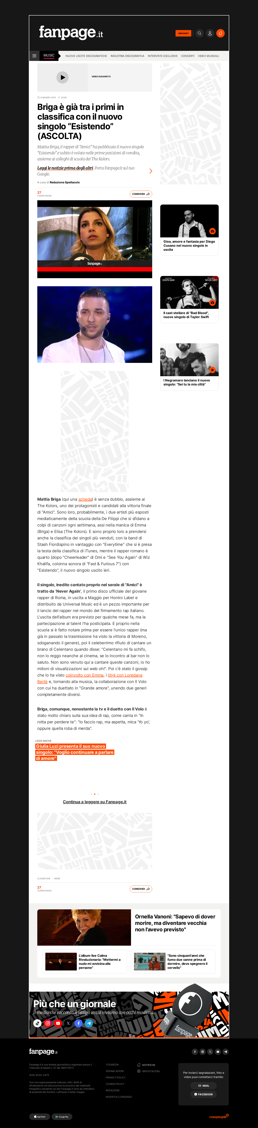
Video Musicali (208, 55)
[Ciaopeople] (219, 1117)
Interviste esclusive (163, 55)
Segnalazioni (115, 1071)
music (49, 55)
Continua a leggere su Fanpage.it (95, 801)
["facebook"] (83, 1024)
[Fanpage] (43, 1052)
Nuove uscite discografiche (86, 55)
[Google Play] (62, 1116)
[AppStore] (39, 1116)
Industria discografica (127, 55)
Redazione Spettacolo (65, 182)
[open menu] (34, 56)
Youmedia (112, 1064)
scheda (85, 499)
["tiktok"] (38, 1024)
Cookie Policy (115, 1083)
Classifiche (43, 878)
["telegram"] (94, 1024)
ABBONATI (183, 33)
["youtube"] (60, 1024)
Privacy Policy (116, 1077)
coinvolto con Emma (84, 675)
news (57, 878)
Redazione (113, 1090)
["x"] (71, 1024)
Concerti (187, 55)
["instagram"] (49, 1024)
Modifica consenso (119, 1096)
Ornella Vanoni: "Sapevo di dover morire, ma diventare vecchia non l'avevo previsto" (175, 923)
